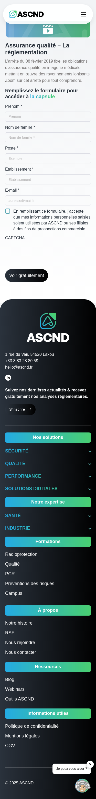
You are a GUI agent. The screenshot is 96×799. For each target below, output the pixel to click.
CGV (10, 745)
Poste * (11, 148)
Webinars (15, 689)
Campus (13, 593)
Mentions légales (22, 736)
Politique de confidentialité (32, 726)
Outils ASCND (19, 699)
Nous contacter (20, 652)
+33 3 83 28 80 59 (21, 361)
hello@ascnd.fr (19, 367)
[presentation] (44, 253)
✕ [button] (90, 764)
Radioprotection (21, 554)
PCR (10, 573)
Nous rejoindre (20, 642)
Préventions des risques (29, 583)
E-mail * (12, 190)
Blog (9, 679)
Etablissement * (19, 169)
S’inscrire (20, 409)
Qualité (12, 564)
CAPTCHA (15, 238)
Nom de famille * (20, 127)
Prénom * (13, 106)
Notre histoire (19, 623)
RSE (10, 632)
